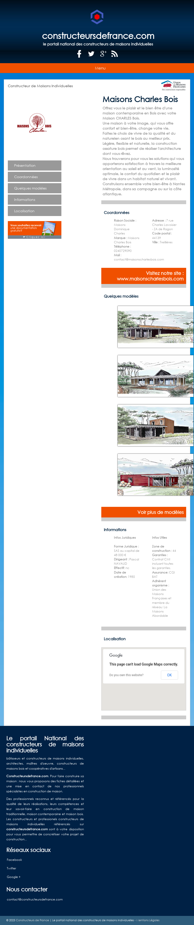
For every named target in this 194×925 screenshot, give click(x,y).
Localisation (24, 210)
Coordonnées (26, 176)
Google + (13, 877)
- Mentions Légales (146, 920)
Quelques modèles (30, 188)
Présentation (25, 165)
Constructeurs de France (32, 920)
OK (169, 675)
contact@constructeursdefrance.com (35, 899)
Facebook (14, 860)
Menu (100, 67)
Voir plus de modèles (160, 512)
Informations (24, 199)
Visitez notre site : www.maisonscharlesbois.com (150, 275)
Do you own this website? (126, 675)
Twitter (11, 868)
